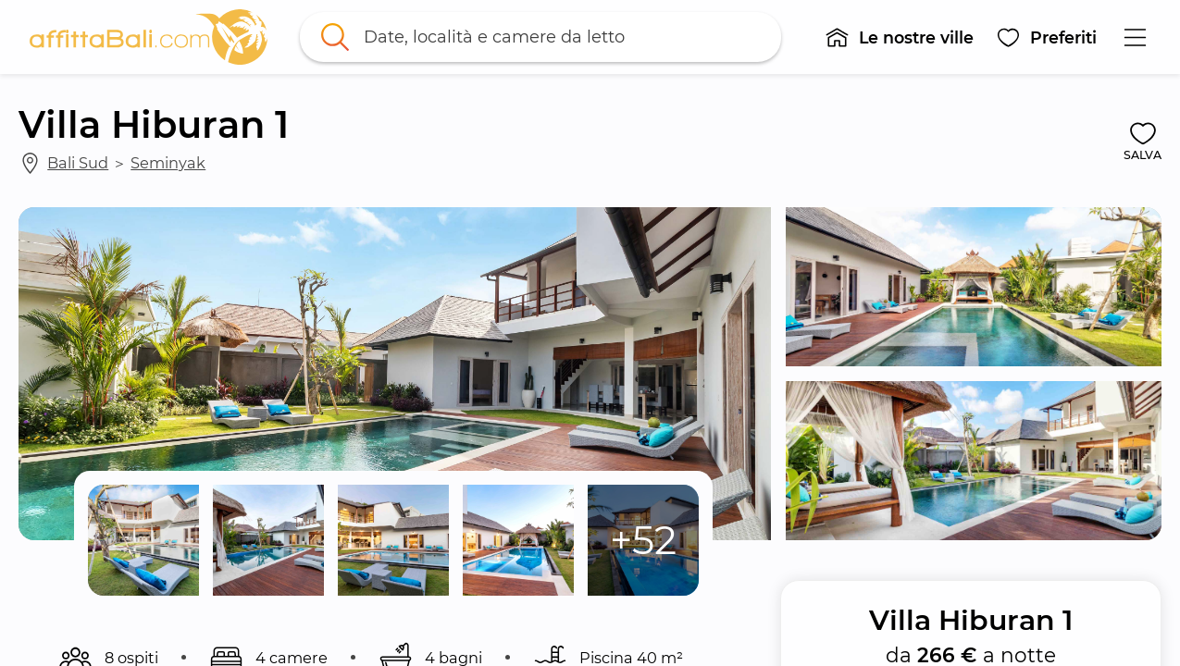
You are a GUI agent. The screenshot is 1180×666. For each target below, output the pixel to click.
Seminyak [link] (167, 163)
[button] (899, 37)
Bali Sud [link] (77, 163)
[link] (149, 37)
